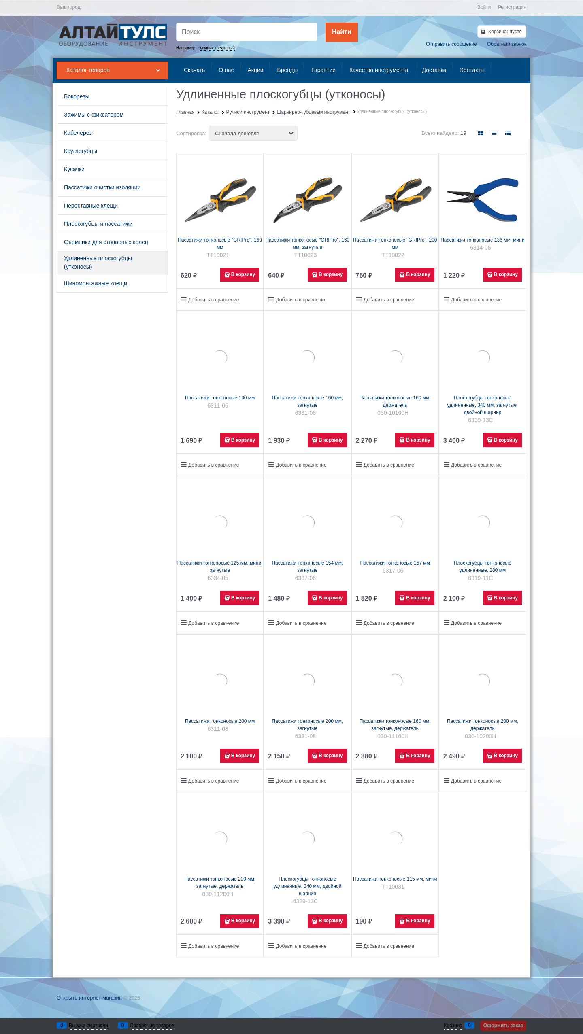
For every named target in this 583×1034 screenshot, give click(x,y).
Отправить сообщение (451, 44)
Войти (484, 7)
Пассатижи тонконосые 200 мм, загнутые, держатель (219, 882)
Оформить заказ (503, 1025)
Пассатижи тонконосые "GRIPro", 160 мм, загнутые (307, 243)
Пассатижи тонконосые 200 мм (220, 721)
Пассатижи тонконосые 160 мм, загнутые (307, 401)
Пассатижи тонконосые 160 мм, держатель (395, 401)
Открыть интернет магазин (89, 998)
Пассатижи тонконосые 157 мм (395, 563)
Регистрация (512, 7)
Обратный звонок (506, 44)
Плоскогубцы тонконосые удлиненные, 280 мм (482, 566)
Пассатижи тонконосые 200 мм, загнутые (307, 724)
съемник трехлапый (216, 48)
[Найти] (342, 32)
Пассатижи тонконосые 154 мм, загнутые (307, 566)
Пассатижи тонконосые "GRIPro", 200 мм (395, 243)
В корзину (243, 274)
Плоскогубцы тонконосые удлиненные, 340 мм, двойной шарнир (307, 886)
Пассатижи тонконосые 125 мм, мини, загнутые (220, 566)
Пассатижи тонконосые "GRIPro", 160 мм (220, 243)
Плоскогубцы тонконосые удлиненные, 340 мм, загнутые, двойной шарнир (482, 405)
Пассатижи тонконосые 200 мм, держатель (482, 724)
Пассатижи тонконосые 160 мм (220, 398)
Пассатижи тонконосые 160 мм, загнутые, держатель (395, 724)
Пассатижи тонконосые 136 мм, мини (482, 240)
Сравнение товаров (152, 1025)
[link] (481, 133)
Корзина (453, 1025)
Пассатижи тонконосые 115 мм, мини (395, 879)
